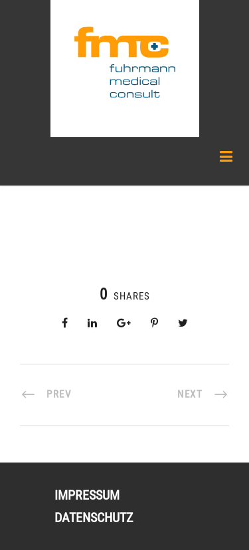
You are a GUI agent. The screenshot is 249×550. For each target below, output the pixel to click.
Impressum (87, 495)
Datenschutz (93, 517)
